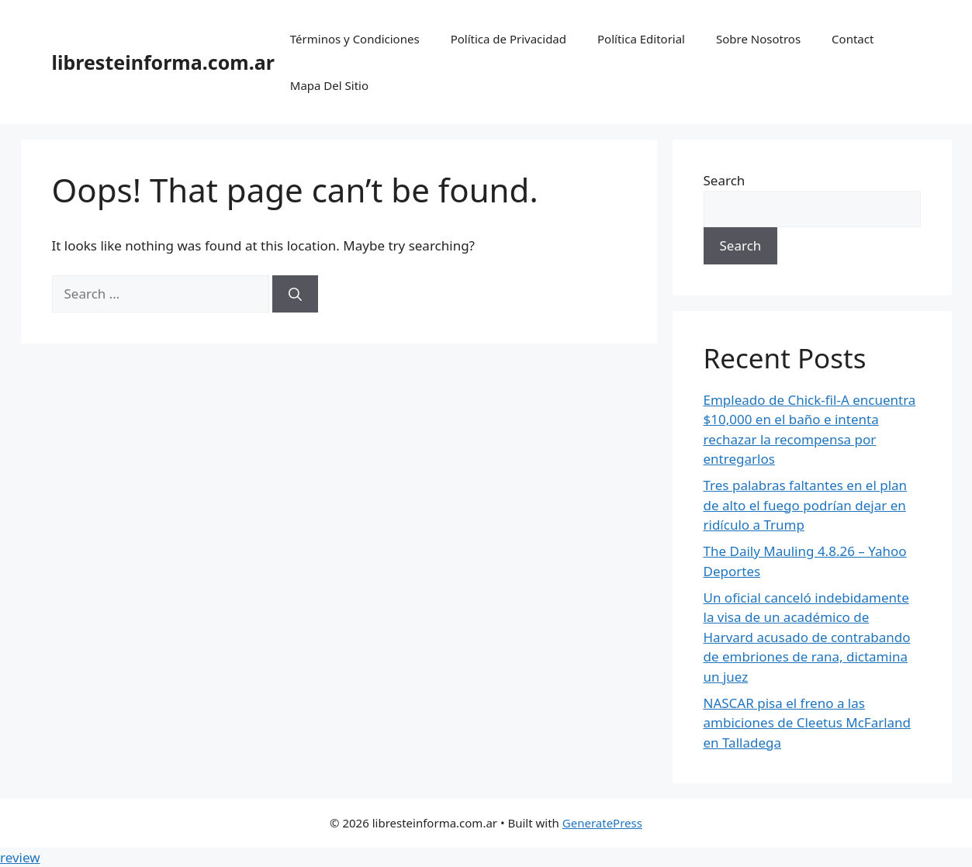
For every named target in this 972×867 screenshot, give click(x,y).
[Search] (295, 294)
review (20, 857)
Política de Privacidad (508, 39)
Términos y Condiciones (355, 39)
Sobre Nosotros (758, 39)
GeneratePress (602, 823)
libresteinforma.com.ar (163, 62)
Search (724, 180)
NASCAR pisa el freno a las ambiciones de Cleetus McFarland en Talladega (807, 722)
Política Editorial (641, 39)
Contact (852, 39)
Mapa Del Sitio (329, 85)
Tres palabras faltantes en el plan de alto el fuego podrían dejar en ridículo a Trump (806, 505)
